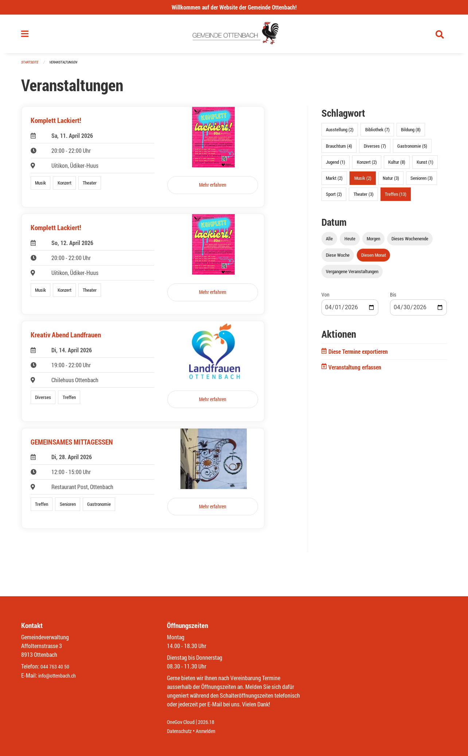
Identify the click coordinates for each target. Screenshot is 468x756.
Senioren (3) (421, 181)
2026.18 (211, 722)
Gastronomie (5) (412, 149)
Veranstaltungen (66, 65)
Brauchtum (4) (339, 149)
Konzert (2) (367, 165)
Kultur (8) (396, 165)
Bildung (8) (411, 133)
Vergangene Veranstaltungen (352, 275)
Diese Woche (338, 258)
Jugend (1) (335, 165)
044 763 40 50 (56, 667)
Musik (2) (362, 181)
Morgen (373, 242)
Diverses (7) (375, 149)
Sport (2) (334, 197)
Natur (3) (391, 181)
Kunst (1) (425, 165)
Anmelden (210, 731)
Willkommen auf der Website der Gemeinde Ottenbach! (234, 7)
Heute (349, 242)
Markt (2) (334, 181)
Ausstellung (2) (340, 133)
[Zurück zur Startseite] (234, 35)
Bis (393, 297)
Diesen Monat (373, 258)
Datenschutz (181, 731)
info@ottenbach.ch (60, 675)
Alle (329, 242)
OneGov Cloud (183, 722)
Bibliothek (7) (377, 133)
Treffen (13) (395, 197)
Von (325, 297)
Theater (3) (364, 197)
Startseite (30, 65)
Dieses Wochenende (409, 242)
